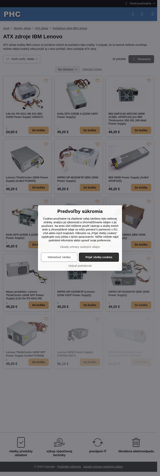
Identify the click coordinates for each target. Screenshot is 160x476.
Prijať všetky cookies (99, 257)
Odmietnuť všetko (59, 257)
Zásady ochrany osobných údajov (80, 246)
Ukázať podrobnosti (80, 265)
